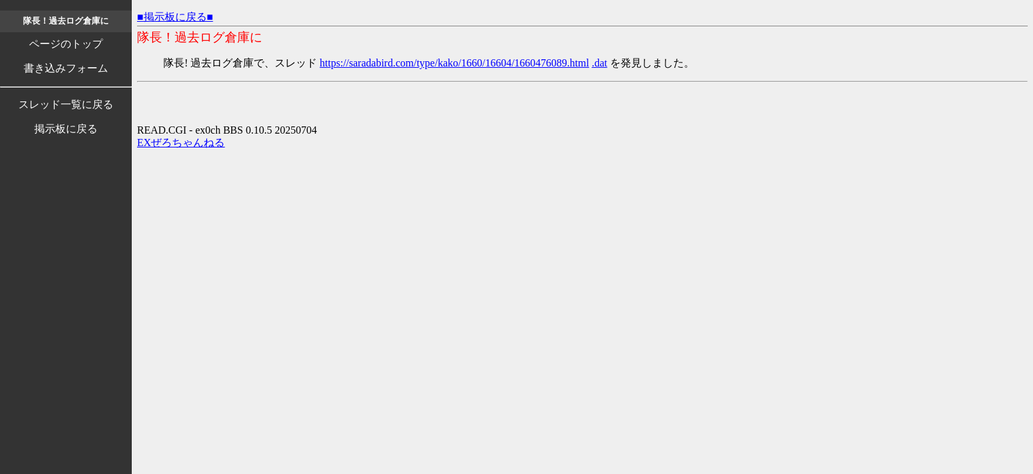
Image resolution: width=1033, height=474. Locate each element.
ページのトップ (66, 43)
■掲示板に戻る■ (175, 16)
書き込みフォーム (66, 68)
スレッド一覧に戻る (65, 104)
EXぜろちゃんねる (181, 142)
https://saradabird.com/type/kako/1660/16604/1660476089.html (454, 62)
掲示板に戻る (66, 128)
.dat (599, 62)
